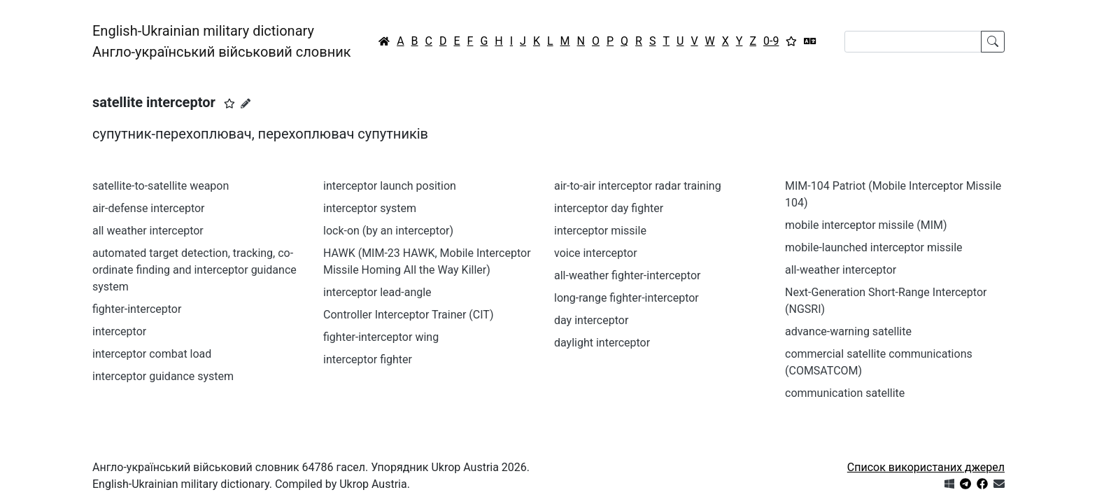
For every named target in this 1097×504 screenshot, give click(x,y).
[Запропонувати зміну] (245, 103)
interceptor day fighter (608, 208)
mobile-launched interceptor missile (874, 247)
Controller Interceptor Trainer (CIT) (408, 314)
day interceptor (591, 320)
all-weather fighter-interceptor (627, 275)
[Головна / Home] (384, 41)
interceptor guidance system (163, 376)
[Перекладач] (810, 41)
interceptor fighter (367, 359)
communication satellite (845, 393)
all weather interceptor (148, 230)
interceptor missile (600, 230)
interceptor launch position (389, 185)
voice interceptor (595, 253)
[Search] (913, 41)
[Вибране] (791, 41)
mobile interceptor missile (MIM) (866, 225)
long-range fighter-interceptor (626, 297)
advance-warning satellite (848, 331)
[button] (229, 103)
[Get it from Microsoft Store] (949, 484)
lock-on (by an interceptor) (388, 230)
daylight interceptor (602, 342)
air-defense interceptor (148, 208)
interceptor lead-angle (377, 292)
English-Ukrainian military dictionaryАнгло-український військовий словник (221, 41)
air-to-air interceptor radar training (637, 185)
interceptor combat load (151, 353)
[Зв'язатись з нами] (999, 484)
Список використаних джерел (926, 467)
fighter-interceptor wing (381, 337)
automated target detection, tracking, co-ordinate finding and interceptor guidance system (194, 269)
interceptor (119, 331)
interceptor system (369, 208)
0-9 (771, 41)
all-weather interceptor (840, 269)
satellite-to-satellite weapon (160, 185)
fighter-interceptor (136, 309)
